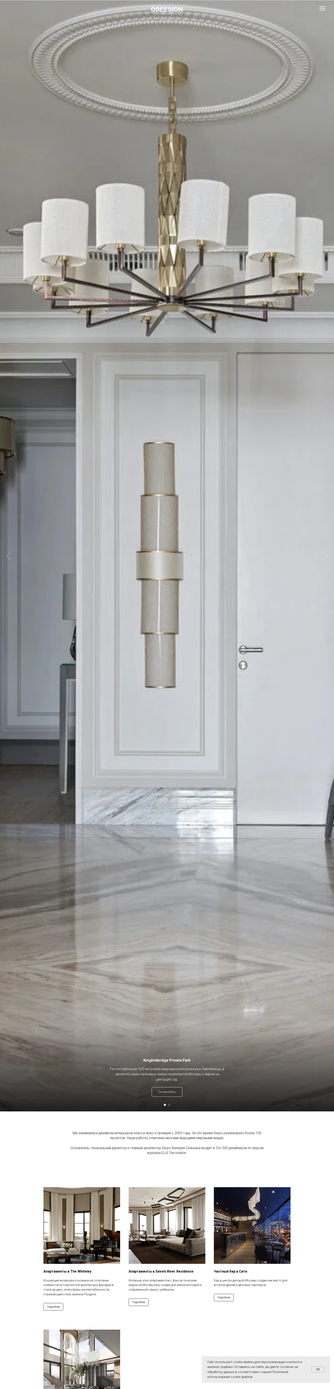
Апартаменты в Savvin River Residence (161, 1271)
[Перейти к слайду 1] (165, 1105)
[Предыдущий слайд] (8, 528)
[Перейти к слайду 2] (169, 1105)
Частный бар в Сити (230, 1271)
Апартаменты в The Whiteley (67, 1271)
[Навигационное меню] (322, 8)
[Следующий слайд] (325, 528)
